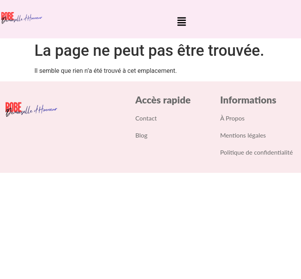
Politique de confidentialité (256, 152)
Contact (146, 118)
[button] (181, 22)
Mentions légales (243, 135)
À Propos (232, 118)
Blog (141, 135)
